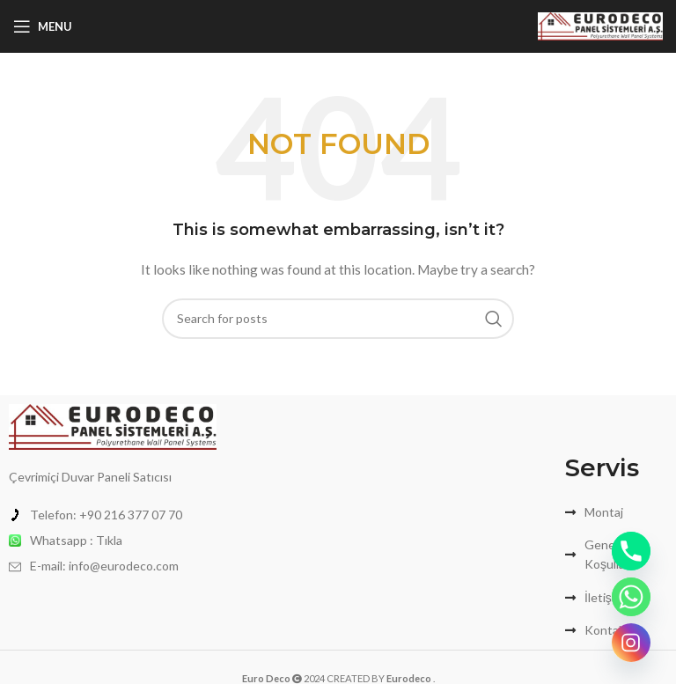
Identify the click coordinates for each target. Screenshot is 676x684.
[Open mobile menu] (42, 26)
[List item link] (113, 515)
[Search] (338, 318)
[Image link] (113, 424)
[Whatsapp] (631, 596)
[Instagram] (631, 642)
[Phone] (631, 551)
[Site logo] (600, 25)
